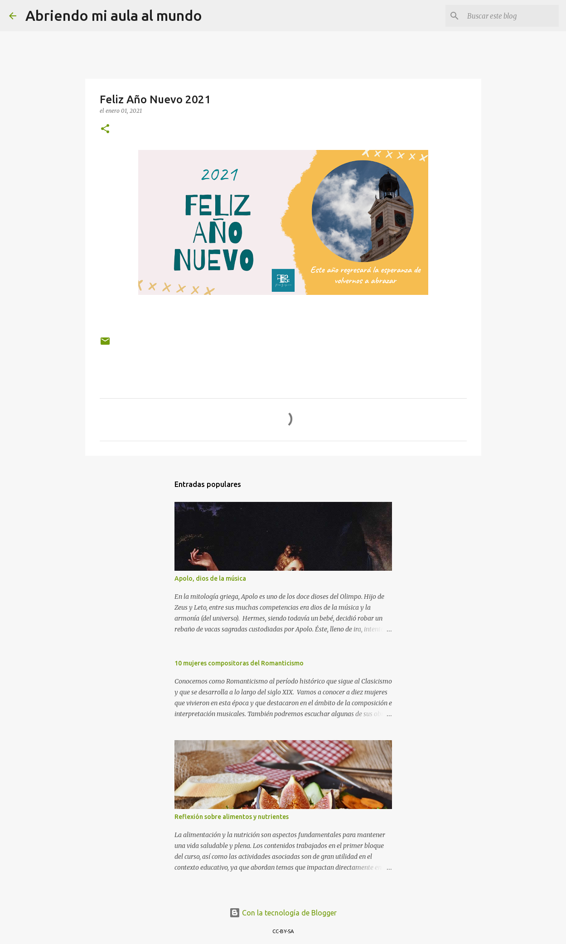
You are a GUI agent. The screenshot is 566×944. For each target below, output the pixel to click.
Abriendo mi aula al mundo (113, 15)
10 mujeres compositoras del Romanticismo (239, 663)
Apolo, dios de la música (210, 578)
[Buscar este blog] (511, 16)
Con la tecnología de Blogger (283, 913)
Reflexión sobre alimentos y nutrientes (231, 816)
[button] (105, 129)
